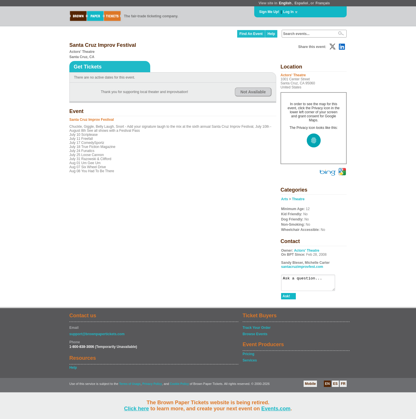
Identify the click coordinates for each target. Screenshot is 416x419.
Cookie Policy (179, 386)
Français (322, 3)
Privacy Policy (152, 386)
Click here (136, 408)
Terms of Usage (129, 386)
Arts (284, 199)
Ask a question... (311, 284)
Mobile (310, 386)
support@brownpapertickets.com (97, 337)
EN (327, 386)
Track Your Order (257, 330)
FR (343, 386)
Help (271, 34)
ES (335, 386)
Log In (288, 12)
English (285, 3)
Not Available (253, 92)
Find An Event (251, 34)
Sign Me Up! (269, 12)
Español (301, 3)
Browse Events (255, 337)
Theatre (298, 199)
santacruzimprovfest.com (302, 267)
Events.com (276, 408)
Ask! (286, 299)
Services (250, 363)
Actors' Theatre (307, 251)
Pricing (249, 357)
